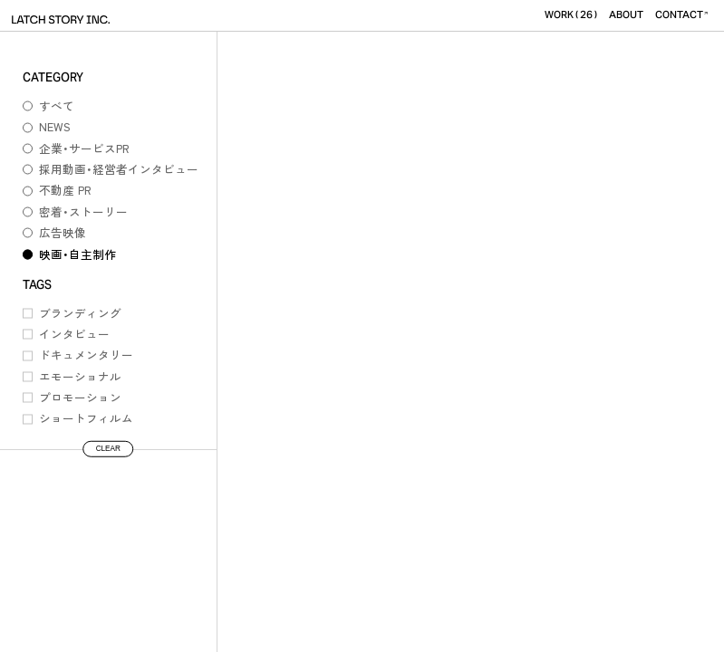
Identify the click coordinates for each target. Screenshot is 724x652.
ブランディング (80, 312)
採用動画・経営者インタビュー (118, 168)
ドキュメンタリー (86, 354)
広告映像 (62, 232)
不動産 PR (65, 189)
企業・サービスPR (84, 148)
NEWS (55, 126)
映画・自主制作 (77, 254)
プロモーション (80, 397)
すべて (56, 105)
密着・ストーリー (83, 211)
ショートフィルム (86, 418)
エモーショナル (80, 376)
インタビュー (74, 333)
